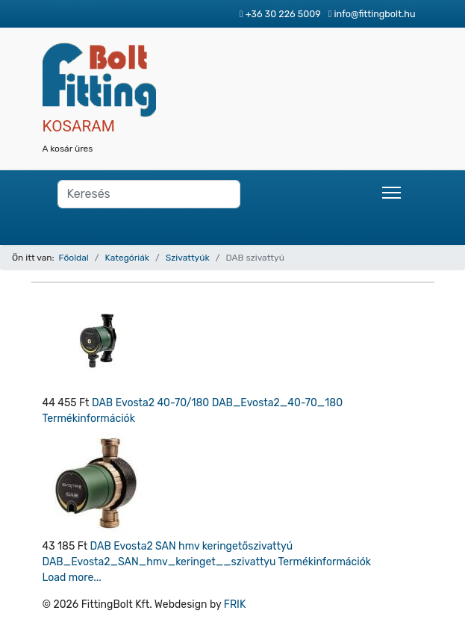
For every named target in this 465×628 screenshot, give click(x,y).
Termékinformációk (89, 418)
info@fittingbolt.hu (374, 13)
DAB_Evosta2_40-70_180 (277, 403)
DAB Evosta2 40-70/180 (152, 403)
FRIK (235, 604)
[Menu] (391, 192)
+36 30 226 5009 (283, 13)
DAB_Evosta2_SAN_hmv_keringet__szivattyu (160, 562)
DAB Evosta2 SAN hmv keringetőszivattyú (191, 546)
